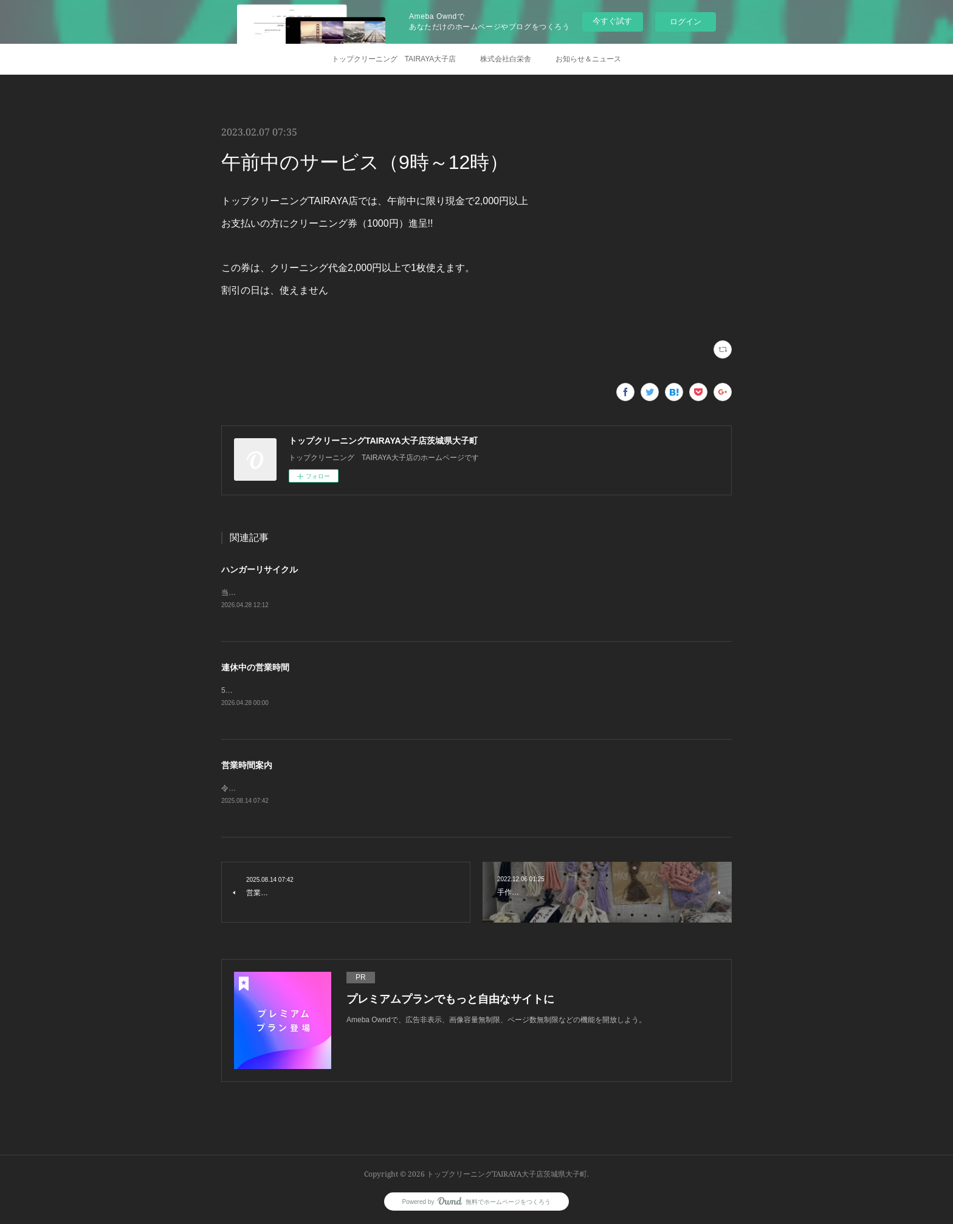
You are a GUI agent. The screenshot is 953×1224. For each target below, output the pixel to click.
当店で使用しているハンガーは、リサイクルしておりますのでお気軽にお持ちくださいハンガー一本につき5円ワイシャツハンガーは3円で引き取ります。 (473, 592)
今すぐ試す (612, 21)
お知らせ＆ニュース (588, 59)
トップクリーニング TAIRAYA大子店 (394, 59)
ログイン (685, 21)
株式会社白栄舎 (505, 59)
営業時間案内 (246, 765)
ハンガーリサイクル (259, 569)
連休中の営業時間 (255, 667)
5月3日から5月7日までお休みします (280, 690)
